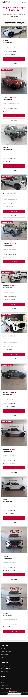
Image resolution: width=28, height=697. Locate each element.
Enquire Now (14, 63)
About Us (3, 657)
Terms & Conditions (6, 688)
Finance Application (6, 651)
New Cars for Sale (5, 668)
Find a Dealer (4, 649)
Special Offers (4, 671)
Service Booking (5, 654)
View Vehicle (14, 59)
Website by (17, 693)
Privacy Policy (4, 685)
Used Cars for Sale (6, 666)
